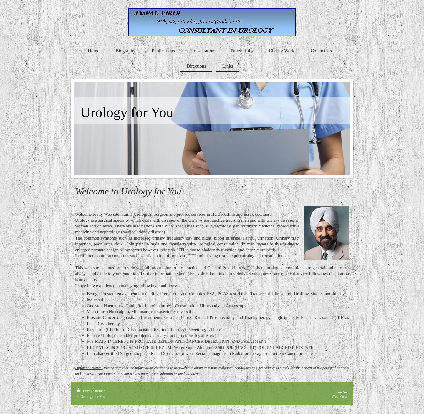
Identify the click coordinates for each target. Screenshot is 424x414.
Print (84, 391)
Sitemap (99, 391)
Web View (339, 396)
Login (342, 390)
